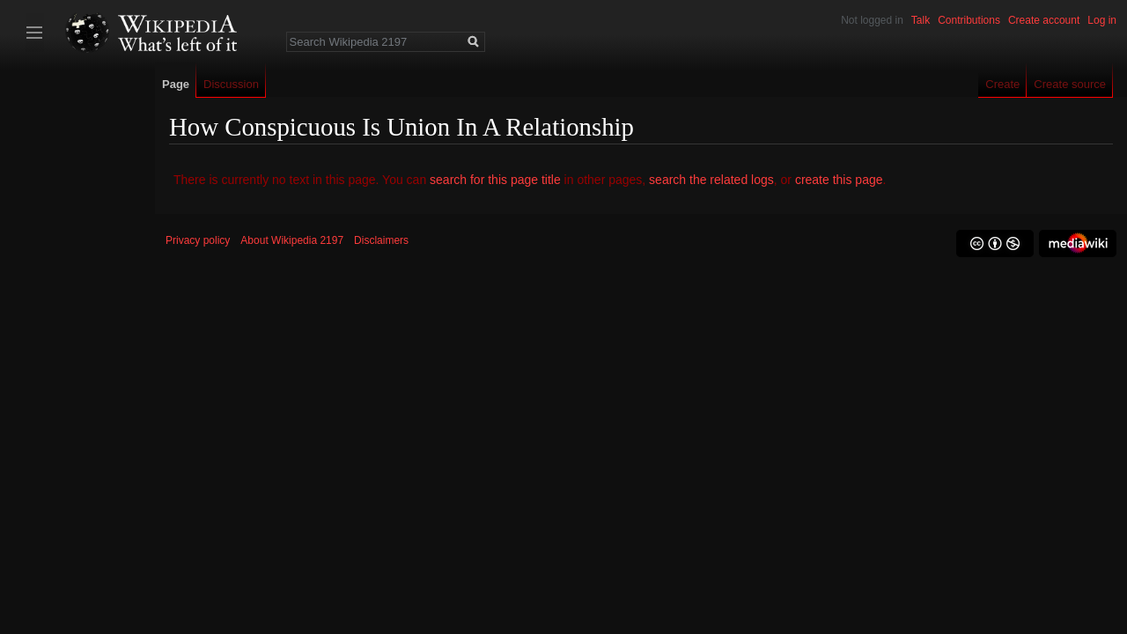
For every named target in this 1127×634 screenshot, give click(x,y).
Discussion (231, 84)
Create (1002, 84)
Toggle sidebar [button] (34, 32)
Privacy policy (198, 240)
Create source (1070, 84)
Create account (1043, 20)
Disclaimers (381, 240)
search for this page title (495, 180)
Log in (1101, 20)
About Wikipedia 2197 (291, 240)
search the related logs (711, 180)
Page (175, 84)
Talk (920, 20)
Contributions (969, 20)
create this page (839, 180)
